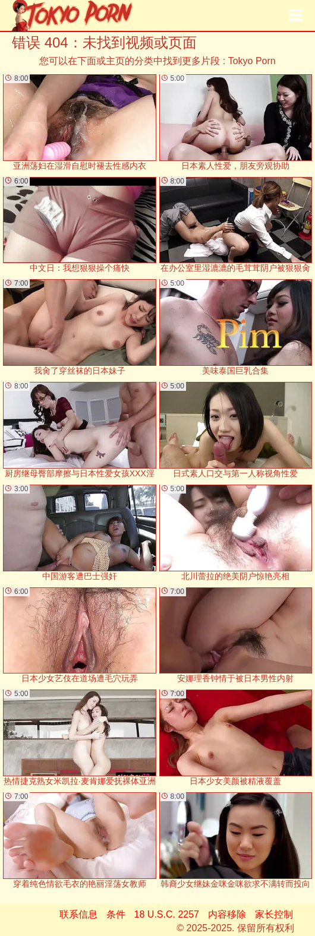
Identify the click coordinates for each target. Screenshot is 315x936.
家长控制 (274, 914)
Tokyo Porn (252, 61)
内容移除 (227, 914)
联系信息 (78, 914)
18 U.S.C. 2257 (166, 914)
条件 (115, 914)
